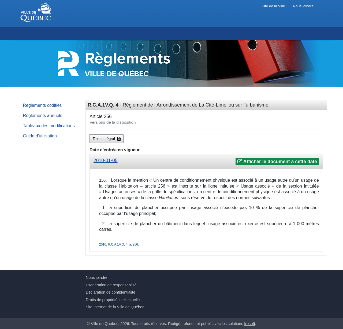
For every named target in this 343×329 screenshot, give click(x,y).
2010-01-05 (106, 160)
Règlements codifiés (42, 105)
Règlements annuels (42, 115)
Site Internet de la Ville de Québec (115, 307)
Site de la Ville (273, 6)
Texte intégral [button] (107, 139)
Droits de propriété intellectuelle (113, 300)
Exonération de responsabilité (111, 285)
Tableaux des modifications (49, 125)
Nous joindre (303, 6)
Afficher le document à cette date (277, 161)
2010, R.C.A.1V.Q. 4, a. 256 (118, 244)
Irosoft (249, 323)
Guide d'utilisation (40, 135)
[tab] (206, 161)
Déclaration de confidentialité (110, 292)
